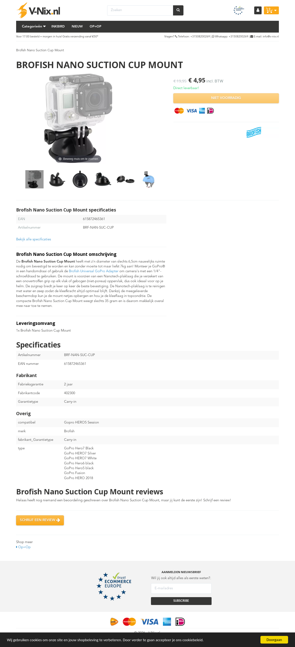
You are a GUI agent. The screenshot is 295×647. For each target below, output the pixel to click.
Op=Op (95, 26)
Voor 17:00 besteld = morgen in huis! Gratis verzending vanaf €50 (56, 36)
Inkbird (58, 26)
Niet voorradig (226, 98)
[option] (34, 179)
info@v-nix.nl (271, 36)
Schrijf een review (40, 520)
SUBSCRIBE (181, 600)
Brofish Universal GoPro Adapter (93, 271)
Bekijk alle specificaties (33, 239)
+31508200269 (200, 36)
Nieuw (77, 26)
